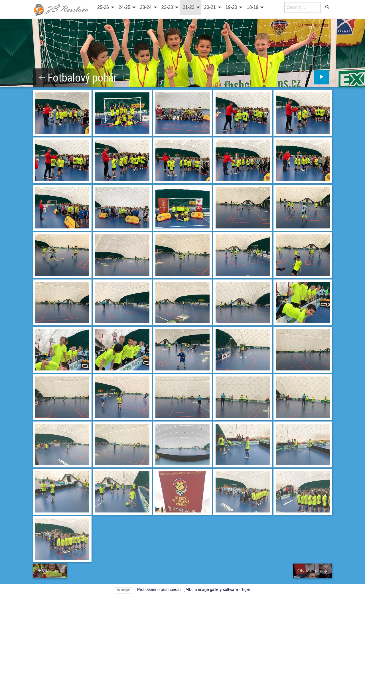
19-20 (231, 7)
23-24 (146, 7)
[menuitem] (105, 7)
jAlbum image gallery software (211, 590)
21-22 (188, 7)
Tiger (245, 590)
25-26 (103, 7)
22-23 (167, 7)
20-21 (210, 7)
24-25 (124, 7)
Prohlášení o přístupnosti (159, 590)
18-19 (252, 7)
